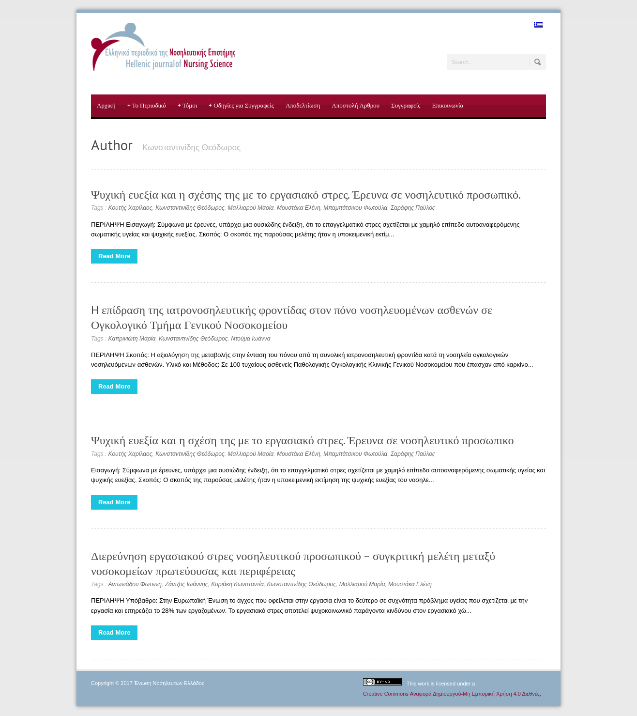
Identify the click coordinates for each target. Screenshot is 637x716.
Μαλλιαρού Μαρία (250, 207)
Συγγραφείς (405, 105)
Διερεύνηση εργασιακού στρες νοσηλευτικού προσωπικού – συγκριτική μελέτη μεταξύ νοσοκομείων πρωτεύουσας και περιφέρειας (293, 563)
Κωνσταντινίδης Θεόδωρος (190, 207)
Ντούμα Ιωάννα (250, 338)
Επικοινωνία (447, 105)
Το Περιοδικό (146, 105)
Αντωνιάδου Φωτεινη (135, 584)
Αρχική (106, 105)
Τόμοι (187, 105)
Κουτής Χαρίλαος (130, 207)
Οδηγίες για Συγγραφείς (241, 105)
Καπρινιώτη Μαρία (132, 338)
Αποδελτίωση (303, 105)
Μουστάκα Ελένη (298, 207)
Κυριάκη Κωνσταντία (237, 584)
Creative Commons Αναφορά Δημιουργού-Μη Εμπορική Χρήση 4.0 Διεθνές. (452, 694)
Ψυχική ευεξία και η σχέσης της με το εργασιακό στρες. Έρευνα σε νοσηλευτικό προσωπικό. (306, 194)
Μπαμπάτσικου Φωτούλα (355, 207)
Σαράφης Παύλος (413, 207)
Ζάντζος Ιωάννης (186, 584)
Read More (114, 256)
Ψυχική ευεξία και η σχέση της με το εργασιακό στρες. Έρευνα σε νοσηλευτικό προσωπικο (302, 440)
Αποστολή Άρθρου (355, 105)
